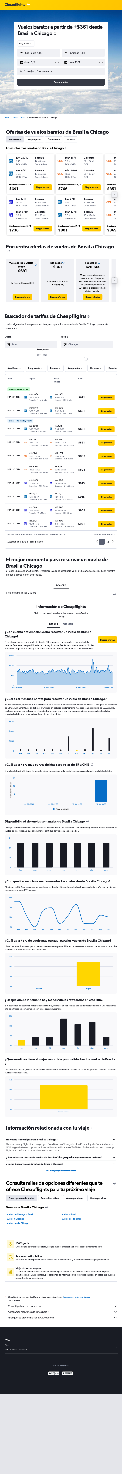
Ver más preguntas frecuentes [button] (61, 1170)
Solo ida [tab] (70, 139)
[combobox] (25, 43)
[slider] (86, 359)
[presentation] (55, 33)
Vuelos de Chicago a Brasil (20, 1214)
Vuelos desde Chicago (18, 1223)
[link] (22, 297)
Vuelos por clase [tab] (98, 1198)
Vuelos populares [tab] (74, 1198)
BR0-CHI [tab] (53, 624)
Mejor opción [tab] (34, 139)
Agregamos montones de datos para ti (62, 1312)
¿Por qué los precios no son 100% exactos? (62, 1318)
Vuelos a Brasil (69, 1214)
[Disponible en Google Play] (53, 1374)
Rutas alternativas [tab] (50, 1198)
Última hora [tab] (54, 139)
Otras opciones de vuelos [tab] (21, 1198)
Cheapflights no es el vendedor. (62, 1306)
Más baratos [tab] (15, 139)
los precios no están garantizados (76, 1297)
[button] (37, 62)
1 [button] (101, 541)
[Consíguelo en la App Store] (67, 1374)
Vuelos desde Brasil (71, 1218)
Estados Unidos (19, 118)
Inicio (7, 118)
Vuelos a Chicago (15, 1218)
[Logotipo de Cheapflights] (15, 4)
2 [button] (108, 541)
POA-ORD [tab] (61, 585)
